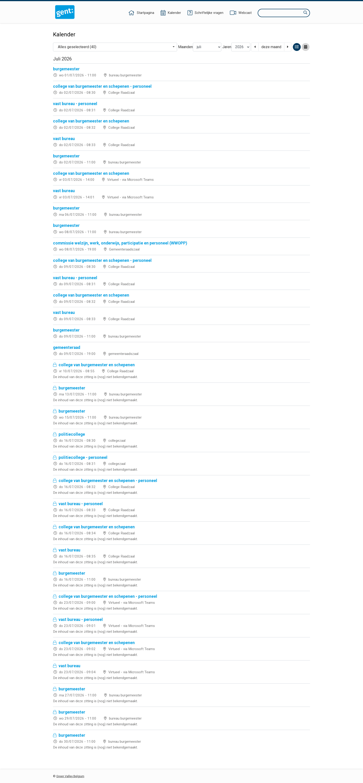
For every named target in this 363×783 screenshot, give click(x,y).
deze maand (271, 47)
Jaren (226, 47)
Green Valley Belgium (70, 776)
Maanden (185, 47)
